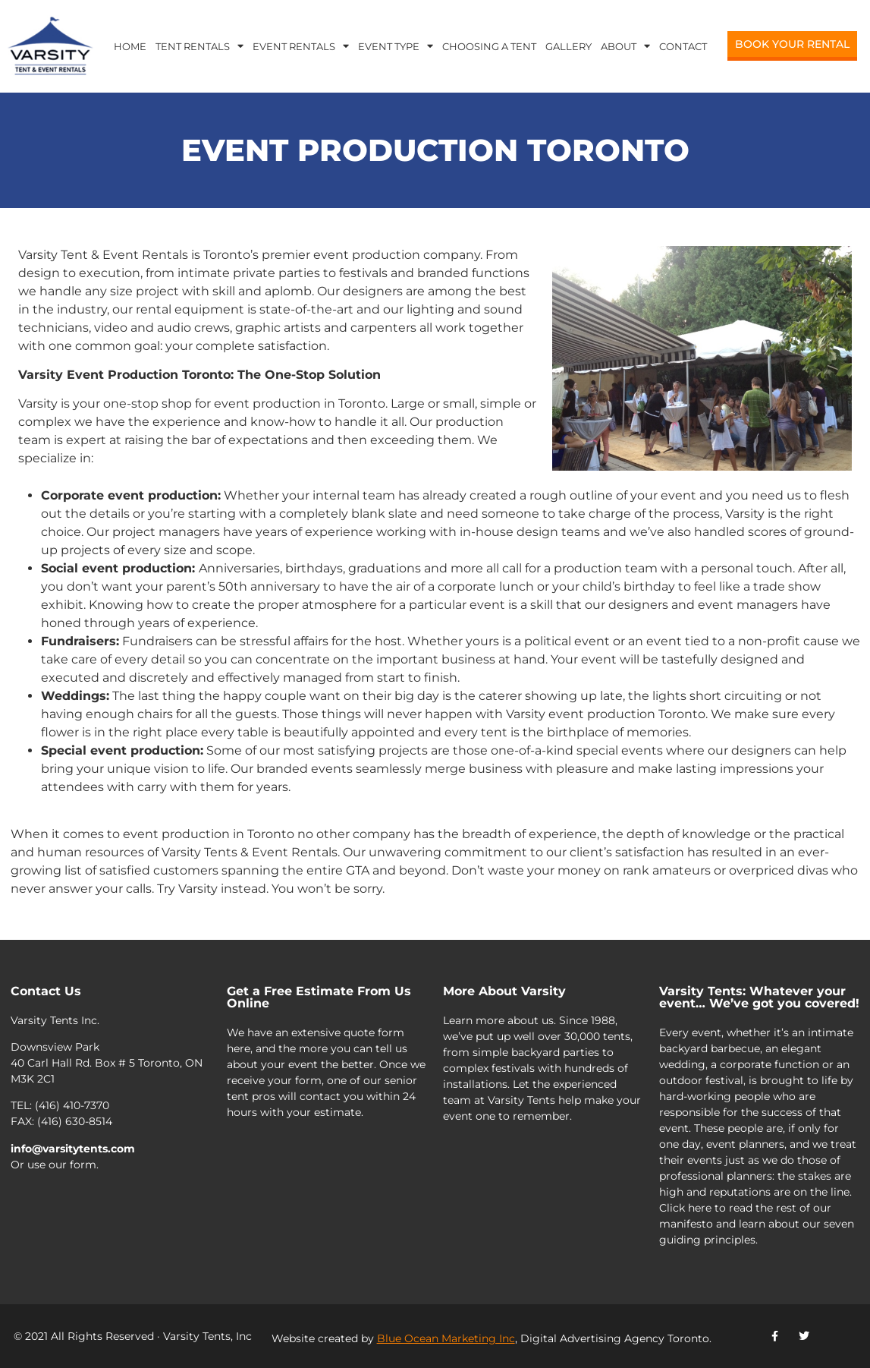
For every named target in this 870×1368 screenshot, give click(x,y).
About (625, 45)
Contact (683, 46)
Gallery (568, 46)
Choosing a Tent (489, 46)
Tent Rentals (199, 45)
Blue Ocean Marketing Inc (446, 1338)
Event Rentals (301, 45)
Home (130, 46)
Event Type (395, 45)
